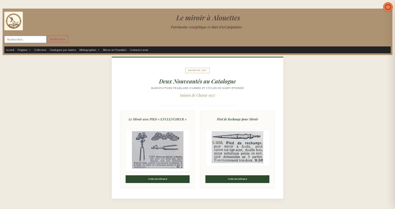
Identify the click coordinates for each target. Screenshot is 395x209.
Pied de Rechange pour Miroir (237, 119)
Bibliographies (89, 49)
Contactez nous (139, 49)
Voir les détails (157, 179)
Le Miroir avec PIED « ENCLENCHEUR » (158, 119)
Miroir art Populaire (115, 49)
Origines (24, 49)
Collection (40, 49)
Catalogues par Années (63, 49)
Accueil (10, 49)
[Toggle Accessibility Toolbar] (388, 7)
